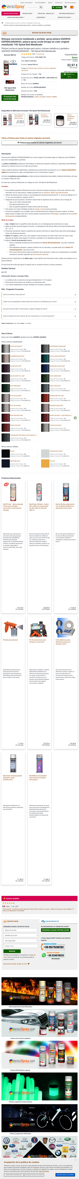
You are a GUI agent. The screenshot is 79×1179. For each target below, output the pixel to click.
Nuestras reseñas (45, 1055)
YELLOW (52, 511)
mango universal (41, 259)
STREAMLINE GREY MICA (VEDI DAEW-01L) (23, 485)
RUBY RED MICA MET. (16, 465)
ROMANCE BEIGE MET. (56, 455)
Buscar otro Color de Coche (10, 98)
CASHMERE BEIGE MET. (17, 406)
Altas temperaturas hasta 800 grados (20, 830)
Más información (44, 1171)
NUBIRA (54, 97)
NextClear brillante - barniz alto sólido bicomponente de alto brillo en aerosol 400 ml (39, 557)
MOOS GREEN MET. (55, 426)
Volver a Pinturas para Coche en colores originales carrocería (25, 138)
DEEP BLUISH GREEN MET (58, 406)
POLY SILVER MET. (15, 455)
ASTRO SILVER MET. (16, 396)
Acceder (57, 7)
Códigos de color (45, 1067)
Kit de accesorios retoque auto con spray (70, 162)
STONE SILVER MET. (56, 475)
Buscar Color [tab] (12, 745)
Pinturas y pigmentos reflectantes (20, 957)
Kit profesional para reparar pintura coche (19, 116)
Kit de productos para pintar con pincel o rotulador (44, 162)
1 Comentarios (40, 54)
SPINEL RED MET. (15, 475)
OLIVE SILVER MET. (16, 446)
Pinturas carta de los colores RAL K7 (20, 1020)
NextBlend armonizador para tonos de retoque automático (38, 677)
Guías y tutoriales (26, 3)
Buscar (12, 775)
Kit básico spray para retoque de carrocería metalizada (44, 150)
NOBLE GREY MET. (55, 436)
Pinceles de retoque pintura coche (17, 176)
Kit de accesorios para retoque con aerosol (37, 615)
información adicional (41, 304)
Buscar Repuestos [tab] (52, 745)
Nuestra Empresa (45, 1048)
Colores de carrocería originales (20, 862)
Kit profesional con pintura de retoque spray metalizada (18, 150)
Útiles (50, 3)
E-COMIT (41, 1085)
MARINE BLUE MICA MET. (57, 416)
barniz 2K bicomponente (52, 293)
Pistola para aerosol (10, 614)
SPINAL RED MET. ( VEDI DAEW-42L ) (61, 465)
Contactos (58, 3)
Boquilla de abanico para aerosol (17, 187)
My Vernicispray (70, 3)
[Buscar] (32, 7)
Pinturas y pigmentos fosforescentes (20, 925)
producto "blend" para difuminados (56, 243)
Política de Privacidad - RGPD (49, 1071)
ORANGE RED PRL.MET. (57, 446)
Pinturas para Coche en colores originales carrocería (22, 23)
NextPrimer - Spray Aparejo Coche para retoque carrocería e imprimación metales (13, 557)
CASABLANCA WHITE (56, 501)
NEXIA (49, 97)
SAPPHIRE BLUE (15, 511)
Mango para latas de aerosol (44, 187)
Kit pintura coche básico (45, 115)
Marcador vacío (70, 175)
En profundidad (40, 3)
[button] (72, 7)
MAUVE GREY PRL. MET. (17, 426)
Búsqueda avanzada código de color (16, 787)
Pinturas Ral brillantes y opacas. (20, 893)
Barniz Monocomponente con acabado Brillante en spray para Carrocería (65, 556)
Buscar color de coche (41, 33)
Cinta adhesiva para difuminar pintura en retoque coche (63, 616)
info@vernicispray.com (13, 1060)
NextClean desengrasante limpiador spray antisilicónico (12, 677)
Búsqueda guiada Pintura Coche (55, 753)
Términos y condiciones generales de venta (52, 1052)
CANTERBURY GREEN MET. (58, 396)
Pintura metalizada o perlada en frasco (71, 117)
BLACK (12, 501)
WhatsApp (54, 264)
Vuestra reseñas (11, 722)
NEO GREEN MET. (15, 436)
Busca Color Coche (11, 13)
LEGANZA (43, 97)
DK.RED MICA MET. (16, 416)
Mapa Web (44, 1059)
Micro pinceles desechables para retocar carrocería (44, 176)
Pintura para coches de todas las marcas (20, 989)
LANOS (36, 97)
